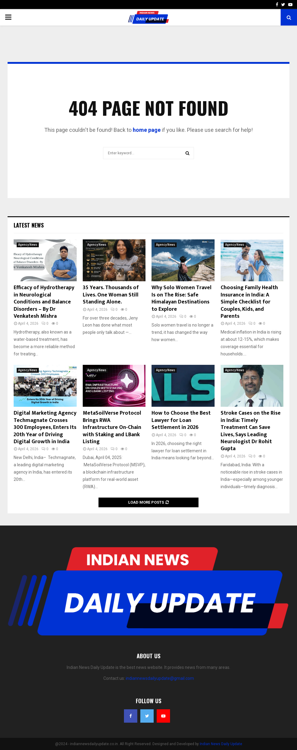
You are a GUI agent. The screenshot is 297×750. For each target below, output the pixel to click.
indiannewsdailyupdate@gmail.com (160, 678)
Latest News (29, 225)
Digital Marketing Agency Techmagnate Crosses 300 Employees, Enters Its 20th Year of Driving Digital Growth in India (45, 427)
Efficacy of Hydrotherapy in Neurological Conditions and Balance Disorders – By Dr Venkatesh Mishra (44, 302)
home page (147, 130)
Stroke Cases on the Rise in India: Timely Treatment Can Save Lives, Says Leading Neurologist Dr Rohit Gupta (251, 431)
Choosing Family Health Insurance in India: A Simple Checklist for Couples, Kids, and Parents (249, 302)
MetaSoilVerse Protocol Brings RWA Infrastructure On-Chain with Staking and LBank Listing (112, 427)
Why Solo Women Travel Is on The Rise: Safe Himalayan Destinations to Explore (182, 298)
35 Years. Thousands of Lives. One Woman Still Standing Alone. (111, 295)
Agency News (27, 244)
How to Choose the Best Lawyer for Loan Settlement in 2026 (181, 420)
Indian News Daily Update (221, 744)
